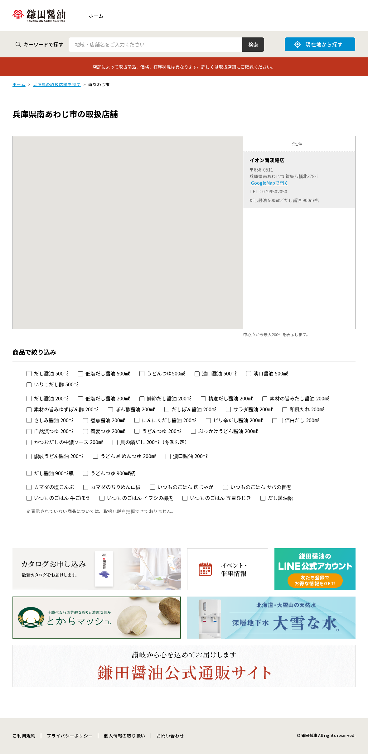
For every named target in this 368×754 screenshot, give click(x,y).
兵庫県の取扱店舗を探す (57, 84)
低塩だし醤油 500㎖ (107, 373)
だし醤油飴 (280, 497)
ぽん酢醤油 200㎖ (135, 409)
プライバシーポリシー (70, 735)
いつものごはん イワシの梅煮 (140, 497)
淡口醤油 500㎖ (271, 373)
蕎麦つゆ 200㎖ (107, 431)
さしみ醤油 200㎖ (54, 420)
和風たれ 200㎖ (307, 409)
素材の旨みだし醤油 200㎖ (299, 398)
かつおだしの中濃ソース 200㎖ (68, 442)
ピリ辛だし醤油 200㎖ (238, 420)
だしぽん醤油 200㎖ (194, 409)
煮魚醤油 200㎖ (107, 420)
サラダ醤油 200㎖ (253, 409)
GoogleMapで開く (269, 183)
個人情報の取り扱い (124, 735)
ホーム (96, 15)
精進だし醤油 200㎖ (230, 398)
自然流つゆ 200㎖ (54, 431)
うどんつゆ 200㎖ (162, 431)
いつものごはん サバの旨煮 (260, 487)
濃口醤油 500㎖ (219, 373)
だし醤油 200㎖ (51, 398)
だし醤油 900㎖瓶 (54, 473)
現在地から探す (318, 44)
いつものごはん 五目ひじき (220, 497)
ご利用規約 (24, 735)
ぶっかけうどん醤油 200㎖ (228, 431)
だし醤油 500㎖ (51, 373)
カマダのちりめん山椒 (116, 487)
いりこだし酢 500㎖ (56, 384)
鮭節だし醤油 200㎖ (169, 398)
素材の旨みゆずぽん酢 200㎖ (66, 409)
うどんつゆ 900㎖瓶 (112, 473)
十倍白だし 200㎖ (299, 420)
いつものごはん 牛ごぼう (62, 497)
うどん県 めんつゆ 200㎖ (128, 456)
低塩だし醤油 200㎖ (107, 398)
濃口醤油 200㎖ (190, 456)
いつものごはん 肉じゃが (185, 487)
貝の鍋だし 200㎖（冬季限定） (155, 442)
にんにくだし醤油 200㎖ (169, 420)
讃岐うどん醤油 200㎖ (59, 456)
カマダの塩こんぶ (54, 487)
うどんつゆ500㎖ (166, 373)
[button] (128, 227)
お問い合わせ (170, 735)
